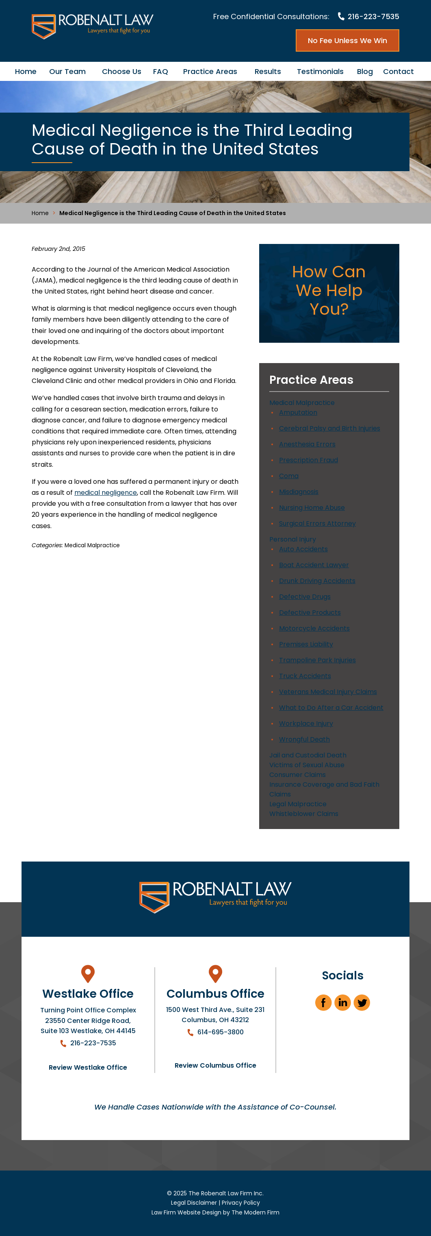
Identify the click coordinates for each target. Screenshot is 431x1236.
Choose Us (121, 71)
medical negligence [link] (105, 492)
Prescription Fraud (308, 460)
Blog (365, 71)
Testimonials (320, 71)
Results (268, 71)
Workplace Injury (306, 723)
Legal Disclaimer (194, 1203)
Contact (398, 71)
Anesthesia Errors (307, 444)
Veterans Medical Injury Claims (328, 691)
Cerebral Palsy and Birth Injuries (329, 428)
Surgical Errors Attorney (317, 523)
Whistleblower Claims (303, 813)
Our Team (67, 71)
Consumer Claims (297, 774)
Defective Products (310, 612)
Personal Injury (292, 539)
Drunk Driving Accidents (317, 580)
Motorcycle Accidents (314, 628)
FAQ (160, 71)
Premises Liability (306, 644)
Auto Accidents (303, 549)
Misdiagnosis (298, 491)
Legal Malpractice (298, 804)
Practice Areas (210, 71)
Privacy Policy (241, 1203)
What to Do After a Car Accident (331, 707)
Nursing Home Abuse (312, 507)
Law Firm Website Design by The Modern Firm (215, 1212)
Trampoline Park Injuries (317, 660)
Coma (289, 476)
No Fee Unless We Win (347, 40)
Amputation (298, 412)
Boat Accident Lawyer (314, 565)
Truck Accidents (305, 676)
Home (26, 71)
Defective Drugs (305, 596)
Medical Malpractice (92, 545)
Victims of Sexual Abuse (306, 765)
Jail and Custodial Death (308, 755)
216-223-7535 (373, 16)
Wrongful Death (304, 739)
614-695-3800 (220, 1032)
